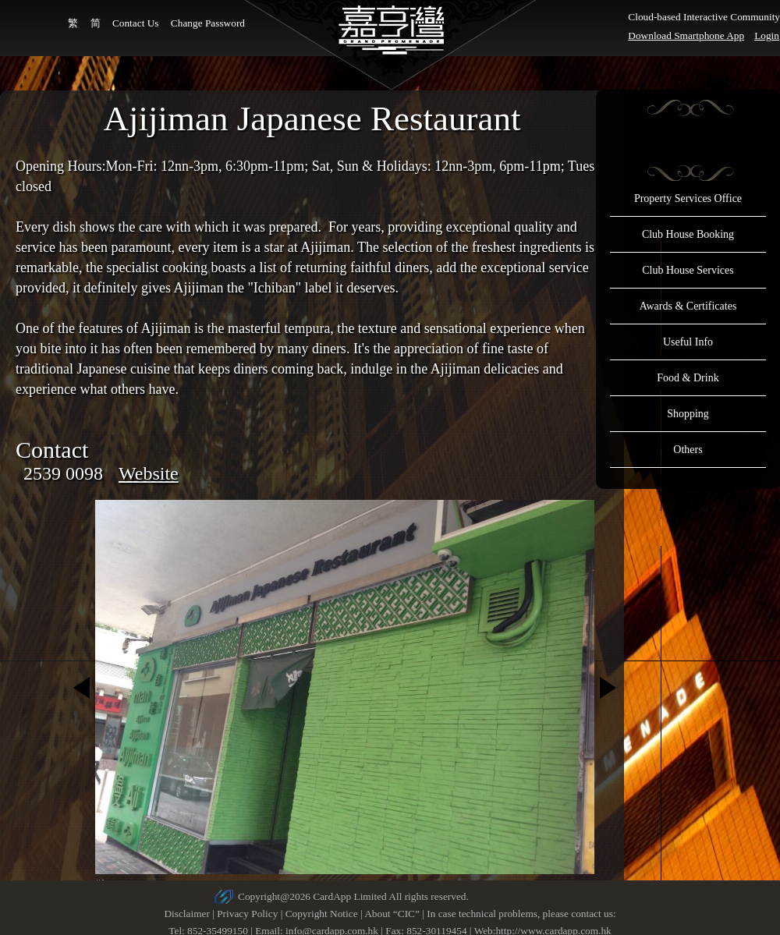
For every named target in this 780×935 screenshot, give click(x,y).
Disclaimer (186, 913)
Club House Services (687, 270)
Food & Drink (687, 378)
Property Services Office (688, 198)
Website (149, 473)
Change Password (208, 23)
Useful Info (688, 342)
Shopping (688, 414)
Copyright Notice (321, 913)
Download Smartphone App (686, 35)
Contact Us (135, 23)
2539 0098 (63, 473)
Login (766, 35)
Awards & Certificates (688, 306)
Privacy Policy (247, 913)
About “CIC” (392, 913)
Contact (52, 449)
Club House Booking (688, 234)
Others (687, 449)
